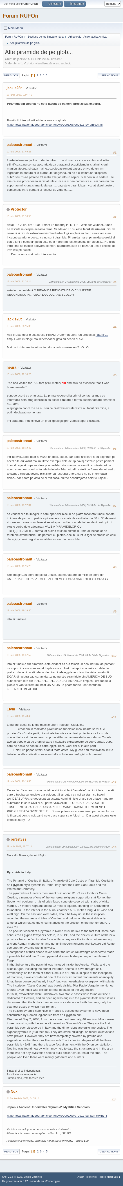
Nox (14, 1091)
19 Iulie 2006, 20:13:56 (19, 781)
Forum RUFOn (20, 16)
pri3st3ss (18, 839)
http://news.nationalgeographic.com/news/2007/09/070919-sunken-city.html (57, 1115)
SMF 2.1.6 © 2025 (12, 1176)
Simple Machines (32, 1176)
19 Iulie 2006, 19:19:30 (19, 610)
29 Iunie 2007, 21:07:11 (19, 846)
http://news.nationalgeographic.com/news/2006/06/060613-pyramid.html (55, 124)
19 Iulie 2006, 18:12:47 (19, 448)
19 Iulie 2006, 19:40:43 (19, 716)
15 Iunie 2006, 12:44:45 (19, 94)
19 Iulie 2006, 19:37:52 (19, 655)
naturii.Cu (102, 334)
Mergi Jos (11, 75)
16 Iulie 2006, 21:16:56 (19, 216)
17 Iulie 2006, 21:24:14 (19, 281)
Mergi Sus (11, 1151)
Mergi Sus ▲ (114, 1176)
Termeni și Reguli (95, 1176)
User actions (109, 75)
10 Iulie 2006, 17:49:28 (19, 151)
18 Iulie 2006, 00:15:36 (19, 326)
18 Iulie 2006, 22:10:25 (19, 374)
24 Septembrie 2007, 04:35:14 (23, 1098)
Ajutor (80, 1176)
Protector (19, 209)
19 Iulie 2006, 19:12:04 (19, 505)
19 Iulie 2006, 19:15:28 (19, 566)
